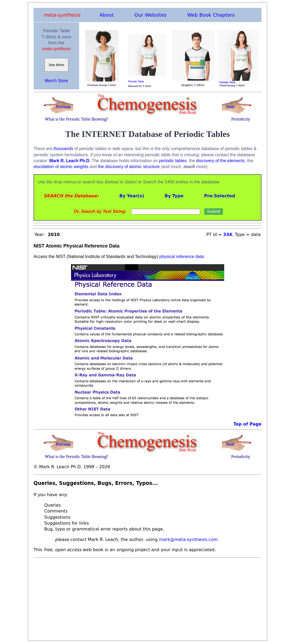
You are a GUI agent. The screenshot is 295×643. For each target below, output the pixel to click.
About (106, 15)
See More (56, 65)
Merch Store (56, 80)
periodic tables (173, 160)
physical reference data (181, 256)
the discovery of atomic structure (129, 166)
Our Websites (150, 15)
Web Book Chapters (211, 15)
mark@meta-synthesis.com (188, 539)
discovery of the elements (220, 160)
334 (227, 234)
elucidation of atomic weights (61, 166)
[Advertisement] (147, 597)
